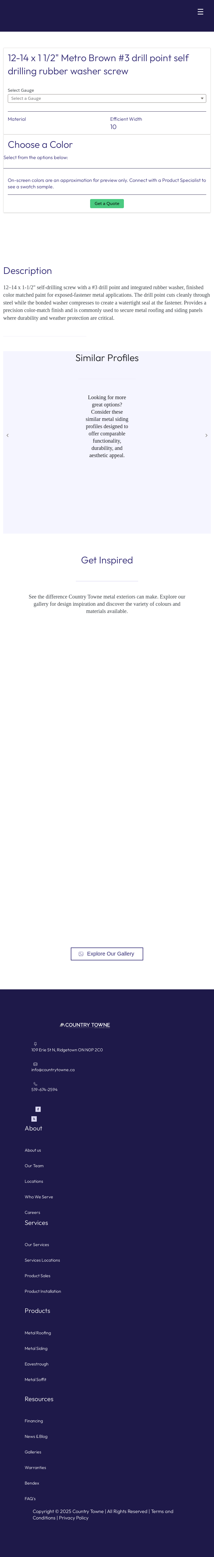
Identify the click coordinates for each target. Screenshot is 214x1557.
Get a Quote (107, 203)
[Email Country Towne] (110, 1069)
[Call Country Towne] (110, 1089)
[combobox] (107, 98)
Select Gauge (21, 90)
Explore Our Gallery (110, 954)
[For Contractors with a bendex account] (107, 1483)
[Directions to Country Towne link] (110, 1049)
